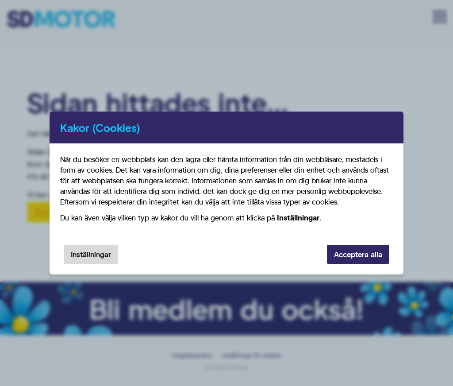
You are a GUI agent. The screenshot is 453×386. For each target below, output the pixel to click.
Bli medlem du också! (226, 308)
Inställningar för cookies (252, 355)
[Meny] (440, 17)
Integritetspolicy (192, 355)
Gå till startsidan (71, 212)
